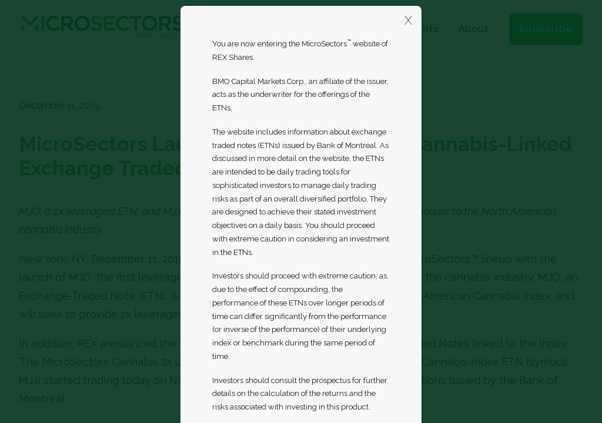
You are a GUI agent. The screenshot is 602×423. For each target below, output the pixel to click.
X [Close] (408, 20)
